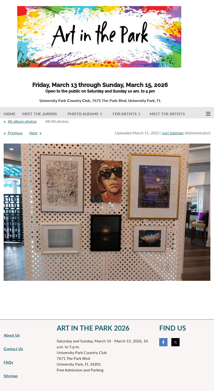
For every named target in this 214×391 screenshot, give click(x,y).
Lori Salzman (173, 132)
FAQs (8, 362)
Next (33, 132)
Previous (15, 132)
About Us (12, 335)
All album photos (22, 121)
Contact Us (13, 348)
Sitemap (11, 375)
